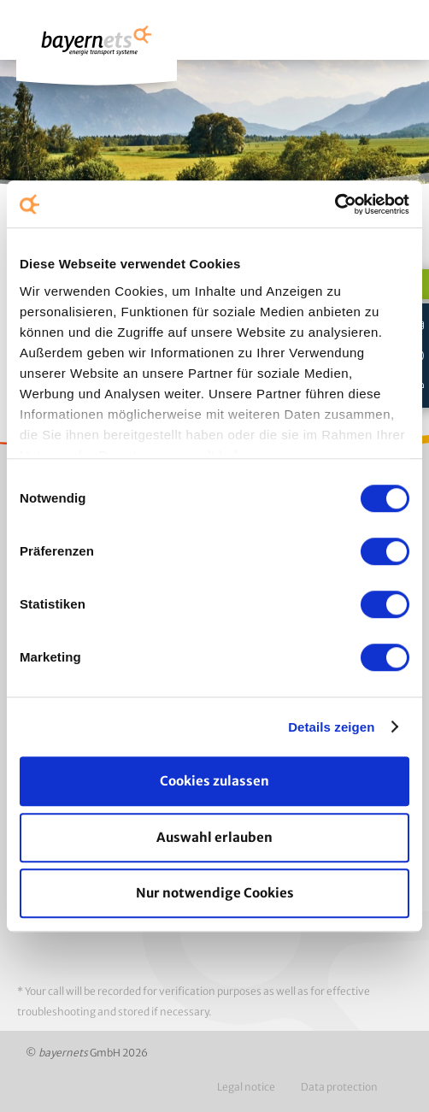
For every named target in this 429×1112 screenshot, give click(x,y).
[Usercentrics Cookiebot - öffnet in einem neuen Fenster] (334, 204)
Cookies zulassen (214, 781)
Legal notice (246, 1086)
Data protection (339, 1086)
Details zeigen (331, 727)
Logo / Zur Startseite (96, 48)
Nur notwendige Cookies (215, 893)
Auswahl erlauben (214, 837)
